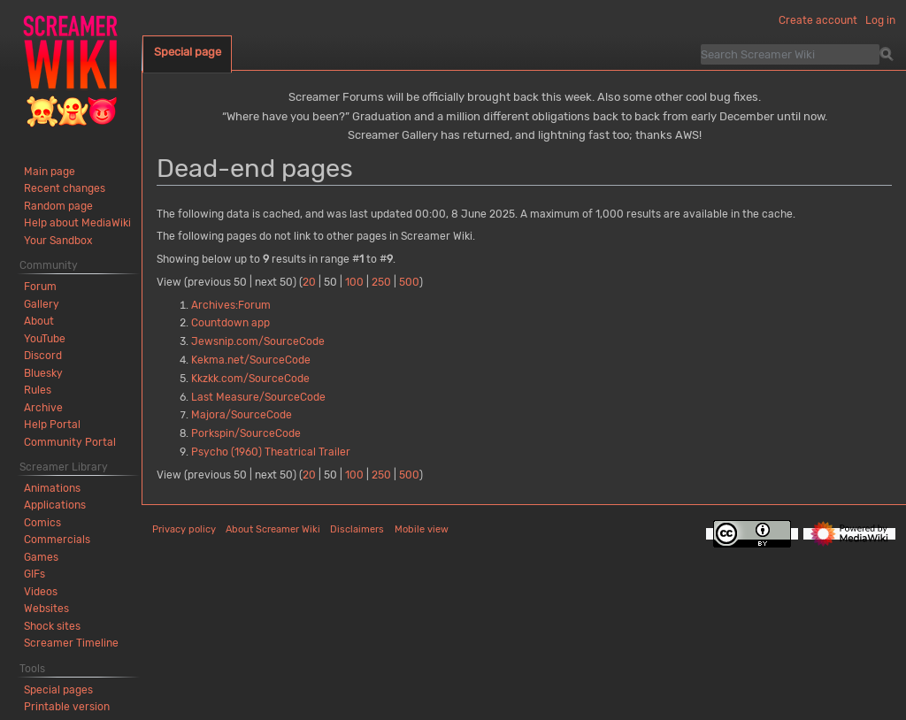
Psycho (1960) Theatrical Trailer (270, 452)
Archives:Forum (231, 305)
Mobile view (422, 529)
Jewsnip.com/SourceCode (258, 341)
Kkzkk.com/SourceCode (250, 378)
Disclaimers (357, 529)
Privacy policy (184, 529)
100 (354, 282)
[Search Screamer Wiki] (790, 54)
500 (409, 282)
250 (381, 282)
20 (309, 282)
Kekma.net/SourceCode (251, 360)
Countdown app (230, 323)
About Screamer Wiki (273, 529)
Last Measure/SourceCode (258, 397)
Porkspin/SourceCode (246, 433)
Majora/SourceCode (241, 415)
